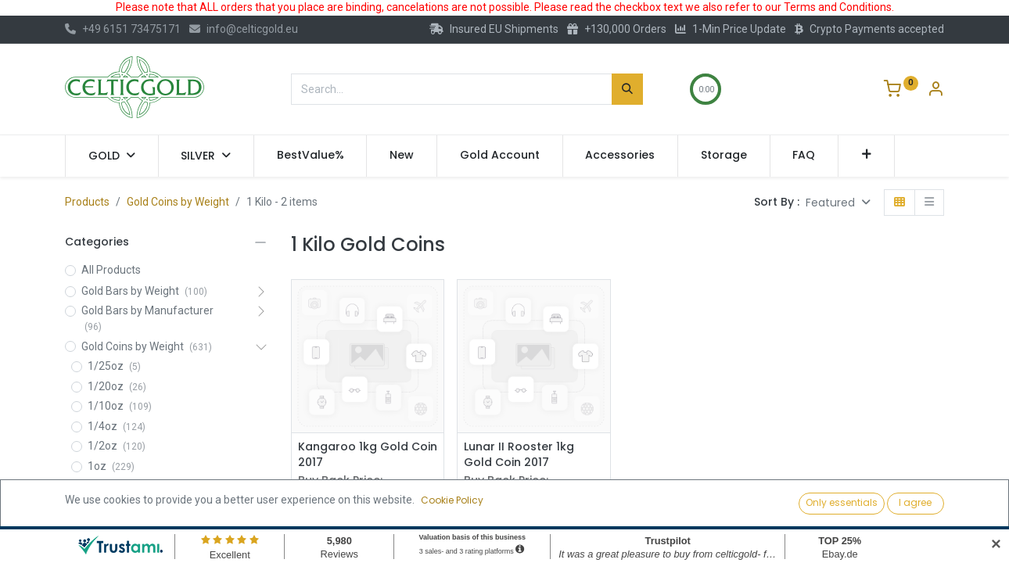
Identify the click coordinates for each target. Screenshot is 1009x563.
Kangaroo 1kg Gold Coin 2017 (367, 454)
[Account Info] (935, 90)
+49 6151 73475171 (123, 29)
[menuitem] (310, 155)
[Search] (627, 89)
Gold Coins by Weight (178, 201)
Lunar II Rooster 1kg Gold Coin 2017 (519, 454)
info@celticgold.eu (243, 29)
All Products (111, 270)
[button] (866, 155)
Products (87, 201)
